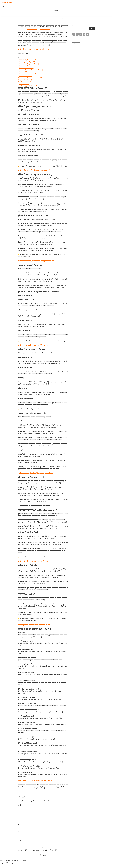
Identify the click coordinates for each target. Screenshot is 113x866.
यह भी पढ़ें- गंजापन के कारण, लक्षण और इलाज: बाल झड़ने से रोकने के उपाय (36, 261)
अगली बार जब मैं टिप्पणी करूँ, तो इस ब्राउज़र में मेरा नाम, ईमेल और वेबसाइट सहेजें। (37, 850)
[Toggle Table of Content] (19, 58)
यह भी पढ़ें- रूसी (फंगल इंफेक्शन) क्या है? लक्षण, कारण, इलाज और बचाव (35, 473)
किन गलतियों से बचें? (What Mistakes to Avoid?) (30, 78)
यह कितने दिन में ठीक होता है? (25, 80)
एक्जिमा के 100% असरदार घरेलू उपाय (27, 72)
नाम (19, 824)
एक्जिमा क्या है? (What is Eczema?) (27, 60)
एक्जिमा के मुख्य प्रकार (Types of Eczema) (29, 62)
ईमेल (19, 832)
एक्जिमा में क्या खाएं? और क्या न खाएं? (27, 74)
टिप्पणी (20, 805)
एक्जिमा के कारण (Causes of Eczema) (28, 66)
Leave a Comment (45, 29)
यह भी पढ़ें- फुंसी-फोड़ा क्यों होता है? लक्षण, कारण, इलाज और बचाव (34, 625)
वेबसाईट (20, 840)
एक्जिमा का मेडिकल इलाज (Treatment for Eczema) (31, 70)
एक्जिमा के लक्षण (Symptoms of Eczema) (29, 64)
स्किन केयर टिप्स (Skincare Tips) (26, 76)
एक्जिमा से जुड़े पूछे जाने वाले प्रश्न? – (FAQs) (29, 86)
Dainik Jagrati (7, 2)
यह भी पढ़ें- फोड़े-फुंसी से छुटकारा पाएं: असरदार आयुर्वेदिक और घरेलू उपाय (35, 561)
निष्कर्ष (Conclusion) (24, 84)
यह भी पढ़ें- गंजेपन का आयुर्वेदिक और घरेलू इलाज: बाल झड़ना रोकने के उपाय (36, 170)
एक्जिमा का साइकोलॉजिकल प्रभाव (26, 68)
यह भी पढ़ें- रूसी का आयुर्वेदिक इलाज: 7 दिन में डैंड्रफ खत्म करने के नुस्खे (35, 345)
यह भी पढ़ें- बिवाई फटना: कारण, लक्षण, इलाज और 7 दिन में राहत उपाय (35, 49)
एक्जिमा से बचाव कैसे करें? (25, 82)
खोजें (73, 25)
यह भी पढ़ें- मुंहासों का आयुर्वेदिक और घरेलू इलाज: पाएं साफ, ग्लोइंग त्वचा (35, 780)
